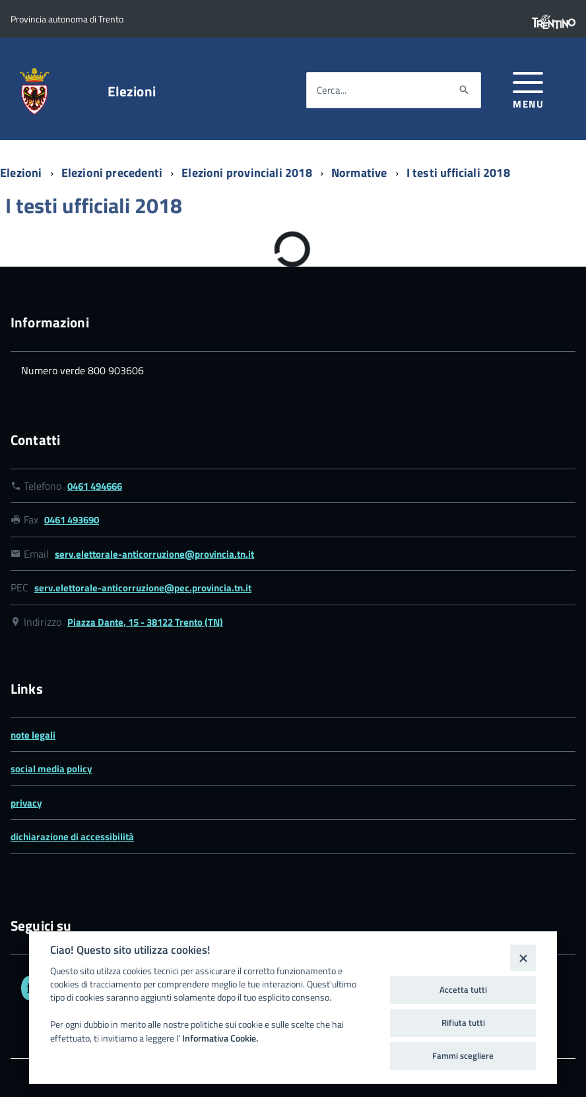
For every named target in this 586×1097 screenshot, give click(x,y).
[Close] (523, 957)
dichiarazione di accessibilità (72, 836)
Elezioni (132, 91)
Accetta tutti (463, 989)
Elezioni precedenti (113, 173)
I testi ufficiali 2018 (458, 173)
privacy (26, 803)
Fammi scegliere (463, 1055)
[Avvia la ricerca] (463, 90)
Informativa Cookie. (220, 1038)
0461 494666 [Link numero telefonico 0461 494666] (94, 486)
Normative (360, 173)
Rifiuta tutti (463, 1022)
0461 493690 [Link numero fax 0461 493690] (71, 519)
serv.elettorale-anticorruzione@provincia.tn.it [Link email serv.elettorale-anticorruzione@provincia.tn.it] (154, 554)
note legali (33, 735)
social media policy (51, 768)
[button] (528, 88)
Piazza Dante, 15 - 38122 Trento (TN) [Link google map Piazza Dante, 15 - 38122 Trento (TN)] (145, 622)
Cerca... (331, 90)
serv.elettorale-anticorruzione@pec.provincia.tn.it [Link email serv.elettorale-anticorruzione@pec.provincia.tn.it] (142, 587)
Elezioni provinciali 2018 (248, 173)
